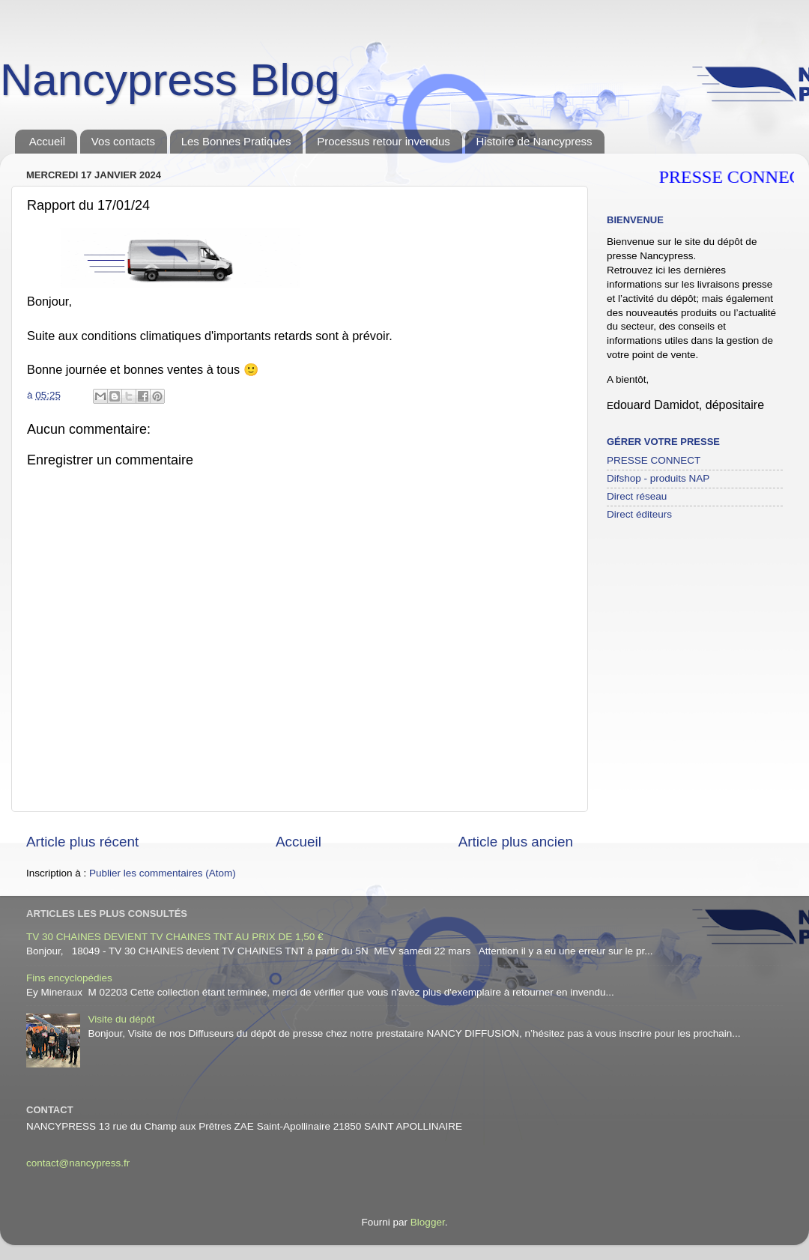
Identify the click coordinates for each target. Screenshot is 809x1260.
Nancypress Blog (170, 80)
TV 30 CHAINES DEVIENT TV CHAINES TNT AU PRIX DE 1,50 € (175, 936)
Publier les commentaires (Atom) (162, 873)
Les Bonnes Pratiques (236, 141)
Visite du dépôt (121, 1019)
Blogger (427, 1222)
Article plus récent (82, 841)
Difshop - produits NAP (658, 478)
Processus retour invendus (383, 141)
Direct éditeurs (639, 514)
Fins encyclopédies (69, 978)
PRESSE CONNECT (653, 460)
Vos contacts (123, 141)
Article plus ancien (515, 841)
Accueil (47, 141)
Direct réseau (637, 496)
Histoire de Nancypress (534, 141)
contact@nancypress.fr (78, 1163)
